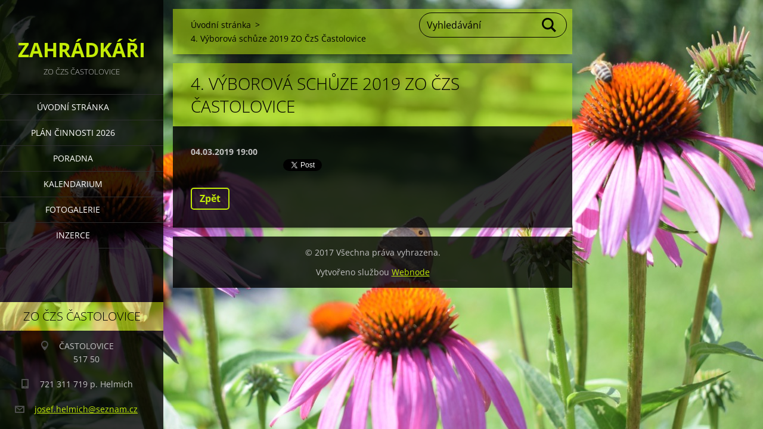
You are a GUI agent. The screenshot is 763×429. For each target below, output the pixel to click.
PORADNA (73, 158)
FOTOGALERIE (72, 209)
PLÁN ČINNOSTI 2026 (73, 132)
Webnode (411, 272)
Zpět (210, 198)
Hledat (549, 25)
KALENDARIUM (73, 183)
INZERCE (73, 235)
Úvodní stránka (73, 107)
